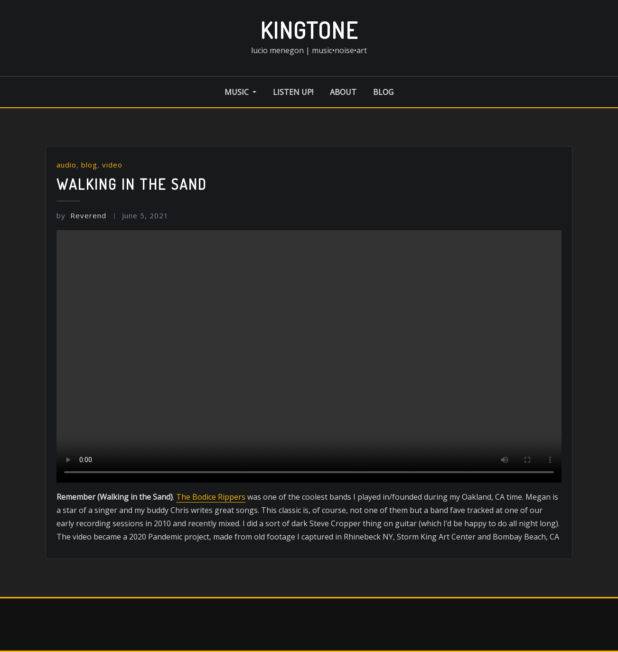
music (240, 92)
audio (66, 164)
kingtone (309, 30)
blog (383, 92)
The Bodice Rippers (210, 497)
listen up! (293, 92)
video (112, 164)
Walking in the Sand (131, 184)
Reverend (81, 215)
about (343, 92)
